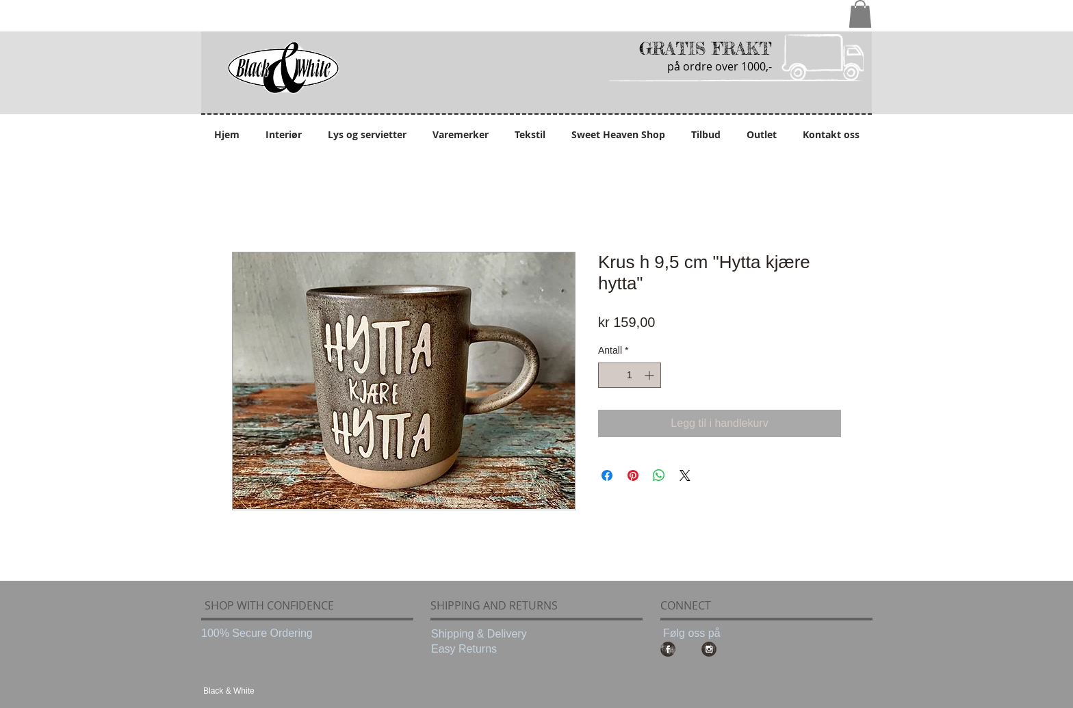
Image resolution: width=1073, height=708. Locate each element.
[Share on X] (685, 475)
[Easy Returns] (488, 649)
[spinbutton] (629, 375)
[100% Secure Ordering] (258, 633)
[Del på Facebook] (607, 475)
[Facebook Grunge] (667, 649)
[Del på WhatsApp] (659, 475)
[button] (860, 14)
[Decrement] (608, 375)
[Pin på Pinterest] (633, 475)
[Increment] (650, 375)
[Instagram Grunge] (708, 649)
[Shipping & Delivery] (488, 634)
